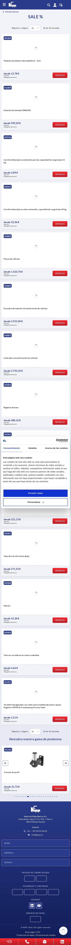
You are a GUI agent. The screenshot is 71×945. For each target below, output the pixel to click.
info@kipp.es (35, 835)
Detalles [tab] (32, 448)
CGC (38, 932)
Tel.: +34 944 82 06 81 (35, 831)
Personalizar (36, 502)
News (7, 843)
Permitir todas (35, 493)
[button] (14, 796)
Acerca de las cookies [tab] (56, 448)
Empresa (8, 853)
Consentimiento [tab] (12, 448)
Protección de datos (26, 935)
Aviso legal (30, 932)
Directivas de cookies (46, 935)
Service (8, 862)
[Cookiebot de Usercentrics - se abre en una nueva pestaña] (56, 440)
